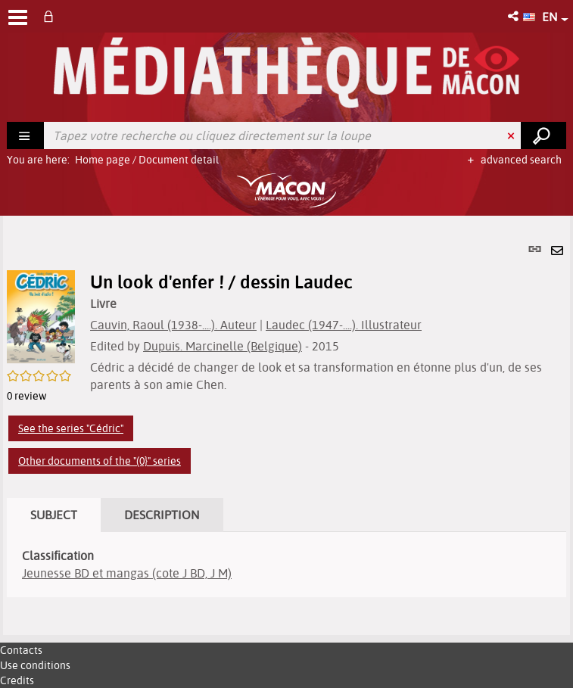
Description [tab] (162, 514)
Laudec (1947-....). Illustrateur (344, 324)
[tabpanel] (286, 425)
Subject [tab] (53, 514)
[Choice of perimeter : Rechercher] (26, 135)
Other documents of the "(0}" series (99, 461)
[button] (514, 16)
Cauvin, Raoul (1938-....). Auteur (173, 324)
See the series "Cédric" (70, 428)
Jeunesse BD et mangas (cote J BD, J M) (127, 573)
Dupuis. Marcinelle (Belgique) (222, 345)
